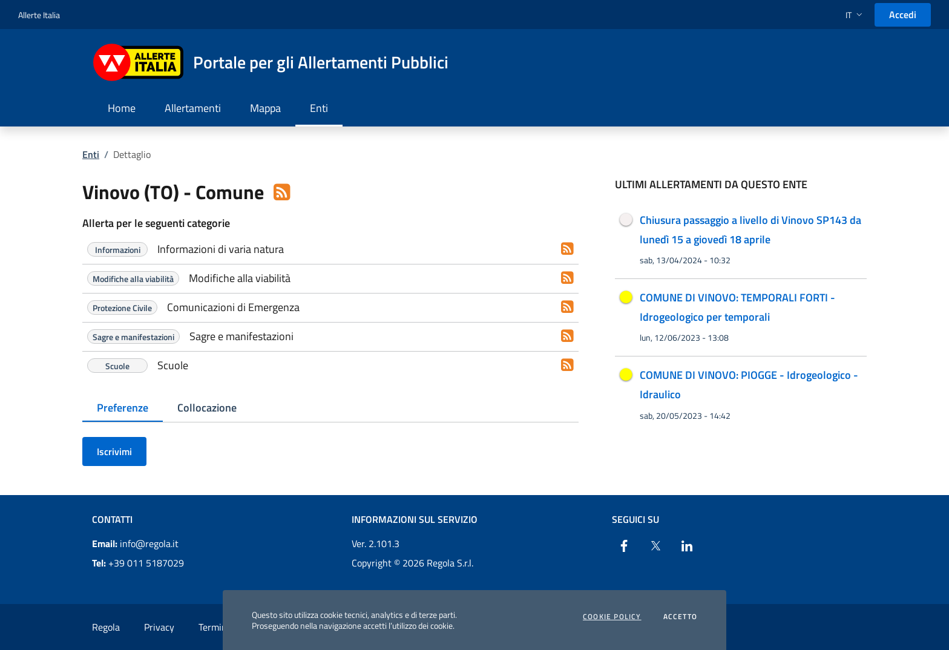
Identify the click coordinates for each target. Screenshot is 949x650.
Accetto (680, 616)
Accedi (902, 14)
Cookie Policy (612, 616)
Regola (106, 627)
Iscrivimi (114, 451)
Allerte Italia (39, 14)
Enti (90, 154)
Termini (214, 627)
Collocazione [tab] (207, 407)
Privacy (159, 627)
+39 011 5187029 (138, 563)
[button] (855, 14)
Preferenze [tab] (122, 407)
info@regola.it (135, 543)
